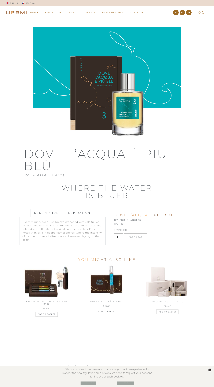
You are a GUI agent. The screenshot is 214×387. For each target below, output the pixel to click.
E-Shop (74, 12)
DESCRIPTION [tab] (46, 212)
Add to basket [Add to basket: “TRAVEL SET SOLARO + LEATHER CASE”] (46, 314)
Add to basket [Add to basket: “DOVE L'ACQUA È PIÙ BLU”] (107, 312)
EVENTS (90, 12)
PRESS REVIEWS (112, 12)
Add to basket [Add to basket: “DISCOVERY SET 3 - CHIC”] (167, 312)
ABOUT (34, 12)
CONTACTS (137, 12)
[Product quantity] (118, 236)
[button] (210, 370)
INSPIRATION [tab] (79, 212)
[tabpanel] (62, 231)
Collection (53, 12)
